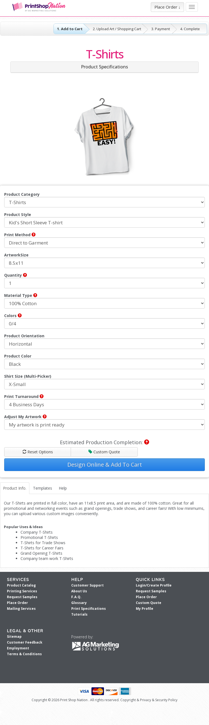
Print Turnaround (24, 396)
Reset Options (37, 451)
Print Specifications (88, 608)
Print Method (19, 234)
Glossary (79, 602)
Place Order (17, 602)
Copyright (128, 700)
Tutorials (79, 614)
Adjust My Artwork (25, 416)
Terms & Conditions (24, 654)
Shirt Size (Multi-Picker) (27, 376)
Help (63, 488)
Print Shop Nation (74, 700)
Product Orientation (24, 335)
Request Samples (22, 597)
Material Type (20, 295)
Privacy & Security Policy (158, 700)
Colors (13, 315)
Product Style (17, 214)
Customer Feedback (24, 642)
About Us (79, 591)
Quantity (15, 275)
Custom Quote (104, 451)
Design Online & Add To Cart (104, 464)
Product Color (17, 356)
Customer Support (87, 585)
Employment (18, 648)
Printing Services (22, 591)
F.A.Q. (76, 597)
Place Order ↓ (167, 7)
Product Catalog (21, 585)
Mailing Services (21, 608)
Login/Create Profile (154, 585)
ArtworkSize (16, 255)
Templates (42, 488)
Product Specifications (104, 67)
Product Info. (14, 488)
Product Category (22, 194)
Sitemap (14, 636)
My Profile (144, 608)
